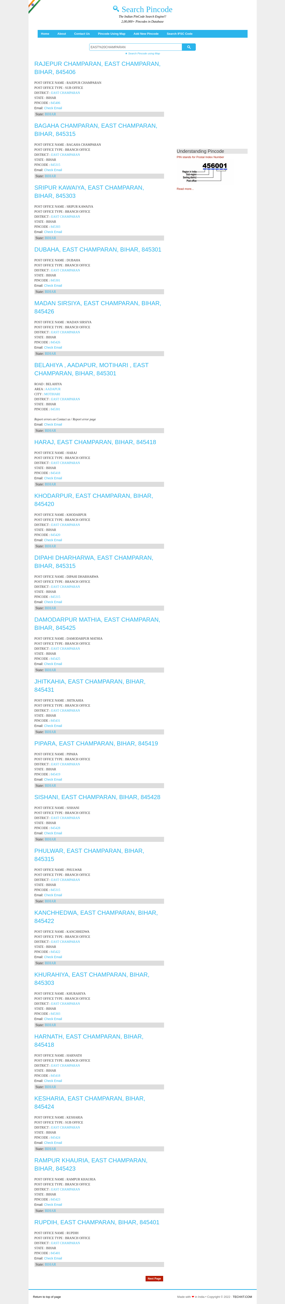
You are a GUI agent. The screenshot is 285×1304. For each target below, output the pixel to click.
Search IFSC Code (180, 33)
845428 (55, 828)
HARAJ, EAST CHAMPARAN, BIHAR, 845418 (95, 442)
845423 (55, 1199)
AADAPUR (53, 389)
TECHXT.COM (242, 1297)
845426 (55, 342)
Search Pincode (147, 9)
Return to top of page (47, 1297)
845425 (55, 658)
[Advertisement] (215, 105)
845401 (55, 1253)
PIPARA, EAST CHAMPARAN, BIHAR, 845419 (96, 743)
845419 (55, 774)
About (62, 33)
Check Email (53, 108)
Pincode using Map (111, 33)
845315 (55, 165)
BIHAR (50, 114)
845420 (55, 535)
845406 (55, 103)
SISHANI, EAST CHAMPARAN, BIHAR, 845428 (97, 797)
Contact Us (82, 33)
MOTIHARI (52, 394)
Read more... (185, 189)
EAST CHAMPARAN (65, 93)
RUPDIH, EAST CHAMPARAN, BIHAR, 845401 (96, 1222)
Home (45, 33)
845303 (55, 226)
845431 (55, 720)
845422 (55, 952)
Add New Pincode (146, 33)
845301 (55, 280)
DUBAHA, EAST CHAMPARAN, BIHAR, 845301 (98, 249)
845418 (55, 473)
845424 (55, 1137)
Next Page (154, 1278)
